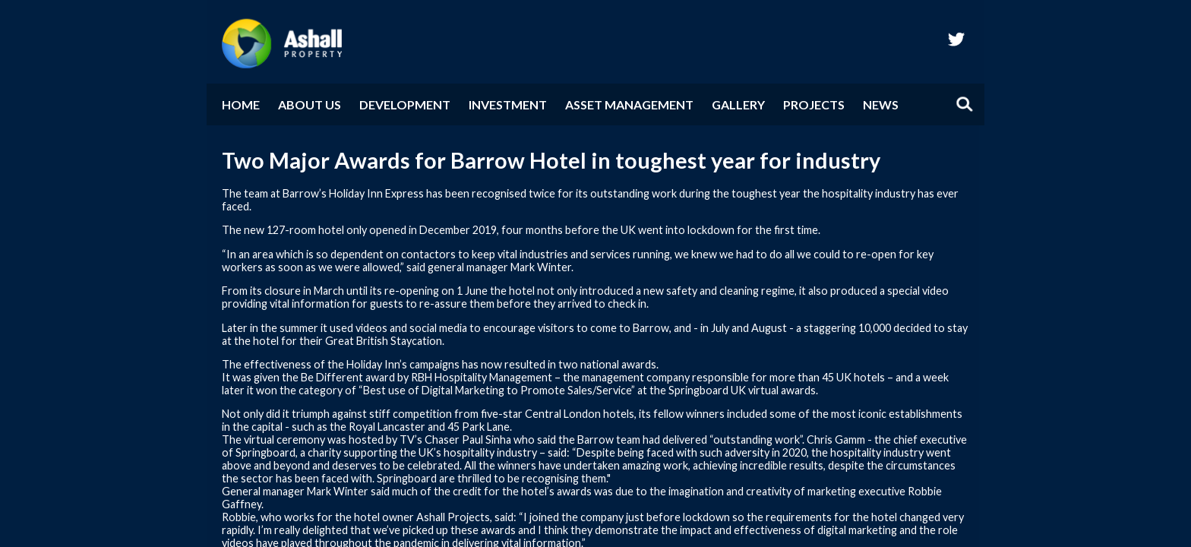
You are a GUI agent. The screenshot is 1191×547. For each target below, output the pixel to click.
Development (404, 104)
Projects (814, 104)
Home (241, 104)
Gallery (738, 104)
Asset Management (629, 104)
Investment (508, 104)
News (881, 104)
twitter (956, 38)
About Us (309, 104)
